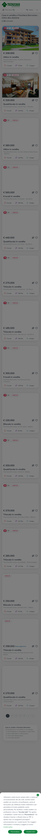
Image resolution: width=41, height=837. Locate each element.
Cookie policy (7, 827)
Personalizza (15, 832)
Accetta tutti (30, 832)
